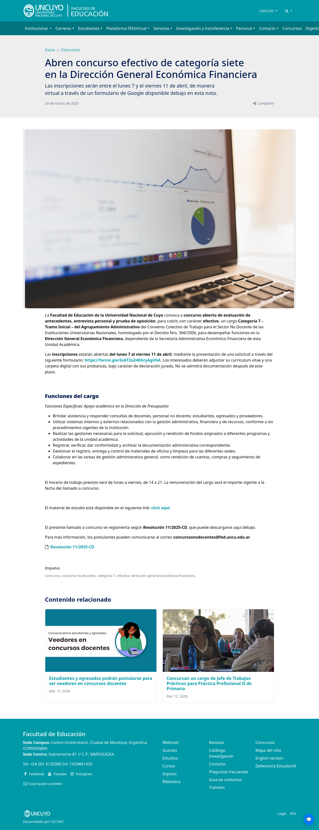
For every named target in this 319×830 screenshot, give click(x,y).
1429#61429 (81, 764)
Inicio (50, 50)
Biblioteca (172, 781)
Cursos (169, 766)
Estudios (170, 758)
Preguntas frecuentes (228, 772)
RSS (293, 813)
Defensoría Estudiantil (276, 766)
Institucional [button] (37, 28)
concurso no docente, (79, 575)
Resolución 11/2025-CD (72, 547)
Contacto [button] (267, 28)
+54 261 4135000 (45, 764)
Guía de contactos (225, 779)
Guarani (170, 750)
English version (270, 758)
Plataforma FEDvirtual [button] (126, 28)
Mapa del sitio (268, 750)
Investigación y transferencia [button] (202, 28)
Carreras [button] (63, 28)
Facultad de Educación (54, 734)
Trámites (217, 787)
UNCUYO (267, 11)
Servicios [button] (161, 28)
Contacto (217, 764)
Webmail (171, 742)
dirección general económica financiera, (164, 575)
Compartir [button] (263, 103)
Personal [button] (244, 28)
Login (282, 813)
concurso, (53, 575)
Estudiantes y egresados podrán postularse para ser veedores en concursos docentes (100, 680)
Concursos (292, 28)
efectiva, (124, 575)
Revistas (216, 742)
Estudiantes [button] (89, 28)
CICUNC (57, 821)
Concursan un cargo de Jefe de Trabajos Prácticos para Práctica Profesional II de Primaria (209, 683)
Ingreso (170, 773)
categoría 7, (106, 575)
